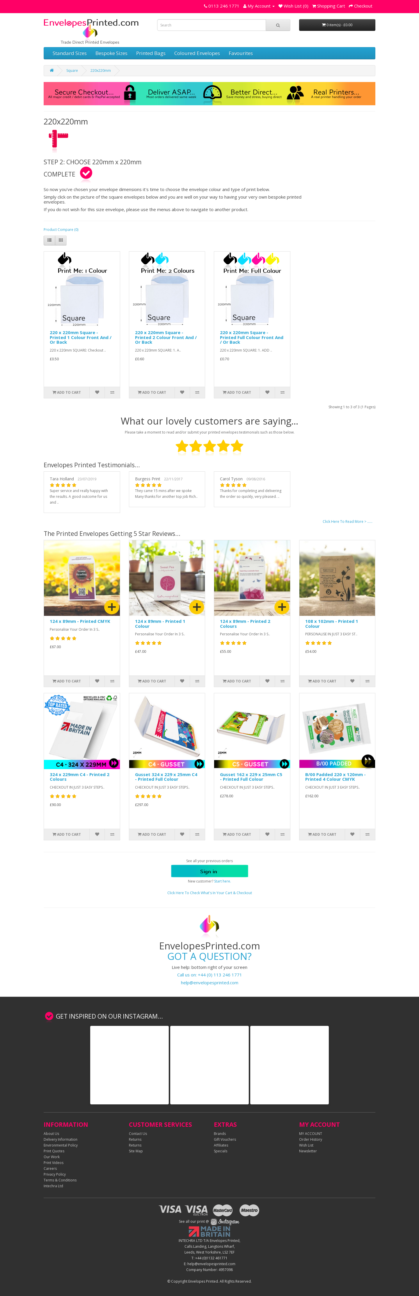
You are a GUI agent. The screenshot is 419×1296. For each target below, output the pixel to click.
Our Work (52, 1156)
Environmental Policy (61, 1145)
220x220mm (100, 70)
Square (72, 70)
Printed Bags (151, 53)
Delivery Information (60, 1139)
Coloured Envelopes (197, 53)
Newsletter (308, 1151)
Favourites (241, 53)
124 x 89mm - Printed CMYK (80, 621)
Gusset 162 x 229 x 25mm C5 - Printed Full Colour (251, 776)
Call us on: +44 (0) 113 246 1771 (209, 975)
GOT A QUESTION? (209, 956)
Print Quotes (54, 1151)
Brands (220, 1133)
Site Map (136, 1151)
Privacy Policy (55, 1174)
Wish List (306, 1145)
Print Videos (53, 1162)
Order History (310, 1139)
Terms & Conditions (60, 1180)
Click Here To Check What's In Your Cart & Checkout (209, 892)
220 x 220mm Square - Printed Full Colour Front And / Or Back (251, 337)
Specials (220, 1151)
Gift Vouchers (225, 1139)
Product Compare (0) (61, 229)
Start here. (222, 881)
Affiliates (221, 1145)
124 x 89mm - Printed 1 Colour (160, 623)
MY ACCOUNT (310, 1133)
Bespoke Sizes (111, 53)
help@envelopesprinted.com (209, 982)
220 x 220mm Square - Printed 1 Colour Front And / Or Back (80, 337)
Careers (50, 1168)
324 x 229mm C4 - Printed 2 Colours (79, 776)
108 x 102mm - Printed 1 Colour (331, 623)
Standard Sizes (70, 53)
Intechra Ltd (53, 1185)
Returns (135, 1139)
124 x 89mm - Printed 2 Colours (245, 623)
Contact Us (138, 1133)
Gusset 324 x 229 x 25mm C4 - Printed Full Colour (166, 776)
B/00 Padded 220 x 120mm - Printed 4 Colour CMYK (335, 776)
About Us (51, 1133)
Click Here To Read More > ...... (347, 521)
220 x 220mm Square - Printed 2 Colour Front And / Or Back (166, 337)
